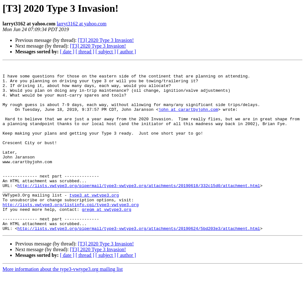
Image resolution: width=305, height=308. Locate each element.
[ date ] (67, 51)
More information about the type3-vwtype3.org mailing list (63, 302)
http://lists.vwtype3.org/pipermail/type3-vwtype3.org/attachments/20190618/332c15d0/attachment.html (138, 210)
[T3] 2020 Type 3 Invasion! (106, 40)
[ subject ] (106, 51)
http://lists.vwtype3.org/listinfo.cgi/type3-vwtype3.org (71, 233)
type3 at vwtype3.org (94, 221)
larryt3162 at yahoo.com (82, 23)
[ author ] (126, 51)
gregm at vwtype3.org (106, 239)
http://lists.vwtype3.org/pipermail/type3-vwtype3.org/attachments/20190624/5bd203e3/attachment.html (138, 261)
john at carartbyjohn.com (188, 119)
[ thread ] (85, 51)
